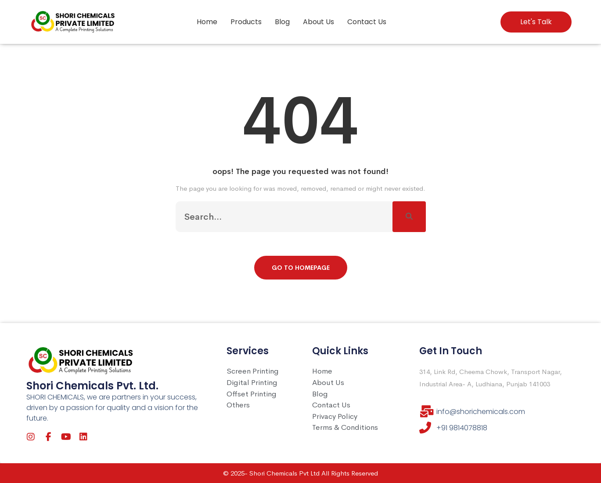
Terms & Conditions (345, 427)
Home (207, 22)
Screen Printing (253, 371)
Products (246, 22)
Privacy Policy (334, 416)
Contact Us (366, 22)
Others (238, 405)
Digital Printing (252, 382)
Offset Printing (252, 394)
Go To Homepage (301, 268)
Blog (282, 22)
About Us (318, 22)
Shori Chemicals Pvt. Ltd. (92, 385)
